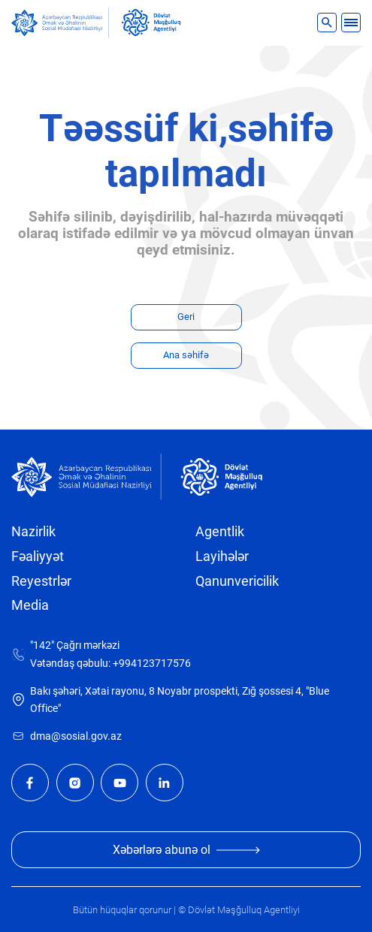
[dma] (151, 22)
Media (30, 605)
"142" (42, 645)
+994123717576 (152, 663)
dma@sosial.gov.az (76, 736)
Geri (186, 316)
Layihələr (222, 556)
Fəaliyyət (37, 556)
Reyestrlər (41, 581)
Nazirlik (33, 531)
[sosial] (60, 23)
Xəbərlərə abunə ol (186, 850)
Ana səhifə (186, 354)
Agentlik (219, 531)
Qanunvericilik (237, 581)
